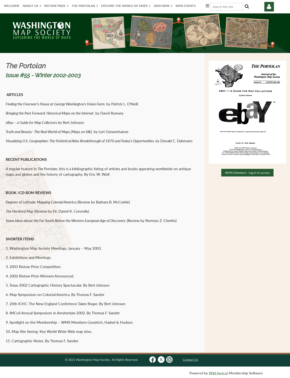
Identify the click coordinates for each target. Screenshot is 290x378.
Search (246, 6)
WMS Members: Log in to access (247, 172)
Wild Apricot (218, 373)
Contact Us (190, 359)
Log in (269, 6)
